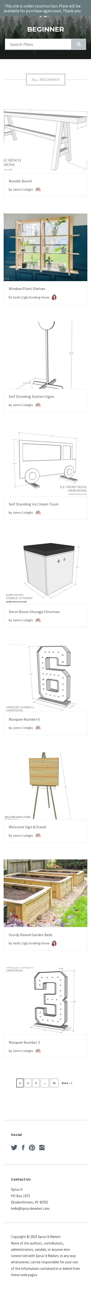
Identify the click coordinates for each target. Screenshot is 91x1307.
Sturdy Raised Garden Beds (30, 934)
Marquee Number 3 (24, 1042)
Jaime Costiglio (27, 189)
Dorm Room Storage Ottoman (34, 611)
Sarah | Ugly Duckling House (35, 297)
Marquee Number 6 (24, 719)
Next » (66, 1083)
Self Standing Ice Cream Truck (33, 504)
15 (54, 1083)
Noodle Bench (20, 181)
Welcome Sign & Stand (27, 826)
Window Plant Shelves (27, 288)
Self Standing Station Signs (31, 396)
